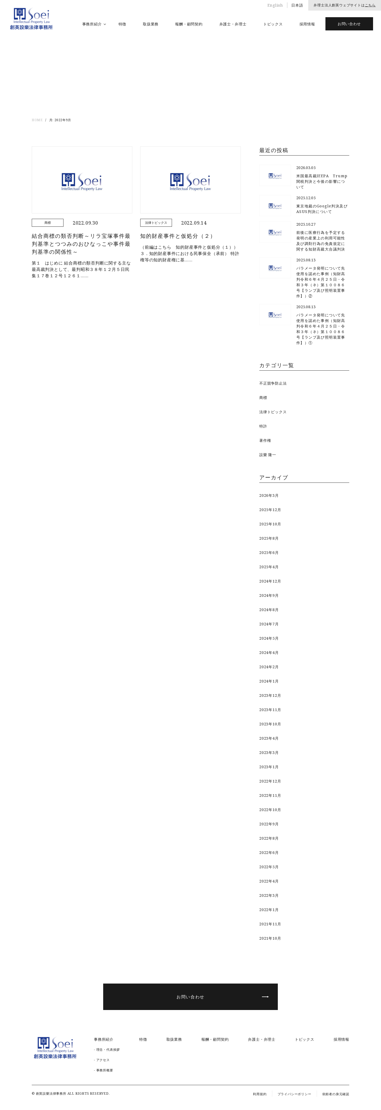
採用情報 (307, 23)
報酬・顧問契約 (188, 23)
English (275, 5)
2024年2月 (269, 666)
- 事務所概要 (103, 1070)
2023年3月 (269, 752)
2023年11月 (270, 709)
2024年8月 (269, 609)
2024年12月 (270, 581)
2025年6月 (269, 552)
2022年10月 (270, 809)
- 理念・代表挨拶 (107, 1049)
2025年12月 (270, 509)
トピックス (273, 23)
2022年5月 (269, 866)
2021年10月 (270, 938)
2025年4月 (269, 566)
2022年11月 (270, 795)
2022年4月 (269, 881)
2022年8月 (269, 838)
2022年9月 (269, 823)
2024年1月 (269, 681)
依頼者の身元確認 (335, 1094)
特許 (263, 426)
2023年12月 (270, 695)
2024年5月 (269, 638)
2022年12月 (270, 781)
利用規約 (259, 1094)
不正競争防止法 (273, 383)
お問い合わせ (349, 23)
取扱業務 (150, 23)
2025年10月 (270, 523)
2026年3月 (269, 495)
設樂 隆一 (267, 454)
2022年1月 (269, 909)
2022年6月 (269, 852)
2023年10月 (270, 723)
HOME (37, 120)
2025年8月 (269, 538)
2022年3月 (269, 895)
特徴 (122, 23)
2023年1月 (269, 766)
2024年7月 (269, 623)
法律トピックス (273, 411)
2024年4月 (269, 652)
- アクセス (102, 1060)
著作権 (265, 440)
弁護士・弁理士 (233, 23)
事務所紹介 (92, 23)
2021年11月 (270, 923)
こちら (370, 5)
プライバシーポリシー (294, 1094)
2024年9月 (269, 595)
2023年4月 (269, 738)
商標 (263, 397)
